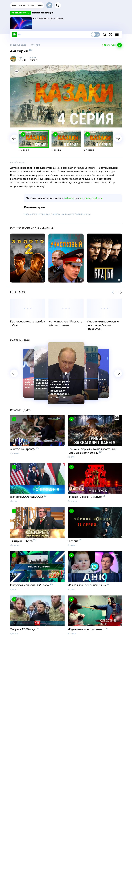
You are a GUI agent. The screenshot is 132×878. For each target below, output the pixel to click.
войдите (69, 198)
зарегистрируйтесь (90, 198)
